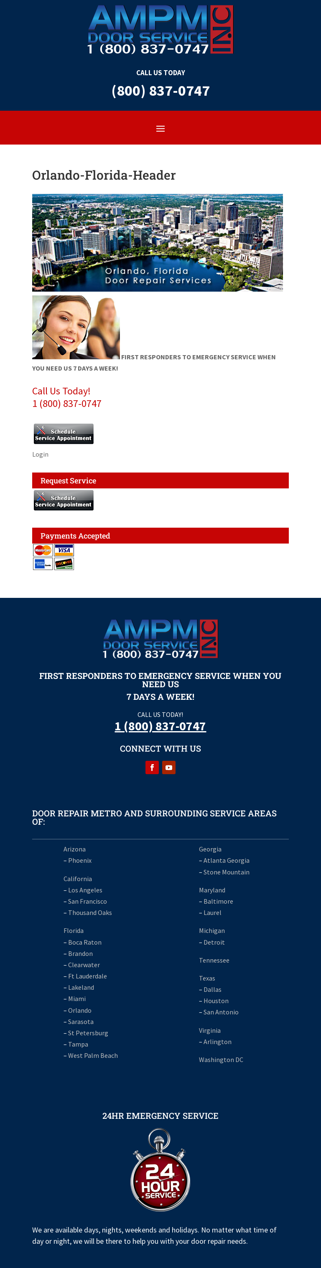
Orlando (80, 1010)
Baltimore (218, 901)
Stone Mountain (227, 872)
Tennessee (214, 960)
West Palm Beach (93, 1055)
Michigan (212, 930)
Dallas (213, 989)
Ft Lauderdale (87, 976)
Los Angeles (85, 890)
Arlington (218, 1041)
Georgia (210, 849)
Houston (216, 1000)
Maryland (212, 890)
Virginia (210, 1030)
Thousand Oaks (90, 912)
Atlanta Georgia (227, 860)
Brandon (80, 953)
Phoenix (80, 860)
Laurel (213, 912)
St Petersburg (88, 1033)
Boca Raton (85, 942)
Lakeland (81, 987)
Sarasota (81, 1021)
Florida (74, 930)
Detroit (214, 942)
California (78, 878)
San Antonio (221, 1012)
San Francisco (87, 901)
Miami (77, 998)
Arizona (75, 849)
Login (40, 454)
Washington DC (221, 1059)
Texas (207, 978)
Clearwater (84, 965)
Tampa (78, 1044)
